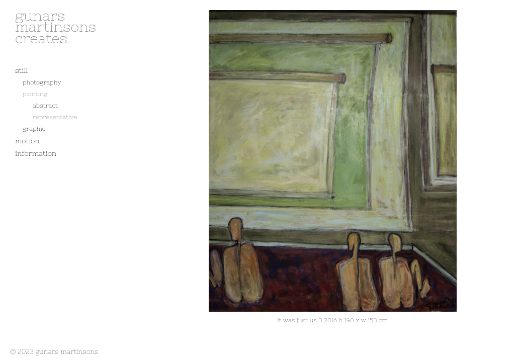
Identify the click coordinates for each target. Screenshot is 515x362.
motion (27, 141)
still (21, 70)
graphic (34, 128)
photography (42, 82)
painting (35, 94)
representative (55, 117)
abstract (45, 105)
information (35, 153)
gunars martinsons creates (55, 27)
